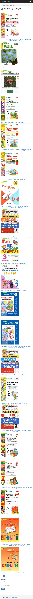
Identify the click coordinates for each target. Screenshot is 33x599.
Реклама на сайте (14, 597)
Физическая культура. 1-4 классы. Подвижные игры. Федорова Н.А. (14, 403)
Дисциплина (3, 583)
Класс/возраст (4, 579)
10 (21, 576)
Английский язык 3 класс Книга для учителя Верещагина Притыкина (14, 572)
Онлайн (5, 1)
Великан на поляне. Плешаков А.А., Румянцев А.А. (11, 95)
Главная (3, 5)
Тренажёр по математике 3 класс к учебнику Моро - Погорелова (13, 263)
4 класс (4, 42)
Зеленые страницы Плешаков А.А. (10, 67)
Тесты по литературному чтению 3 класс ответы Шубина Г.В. (13, 122)
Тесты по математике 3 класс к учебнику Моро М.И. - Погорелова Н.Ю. (15, 290)
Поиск (3, 588)
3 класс (4, 14)
